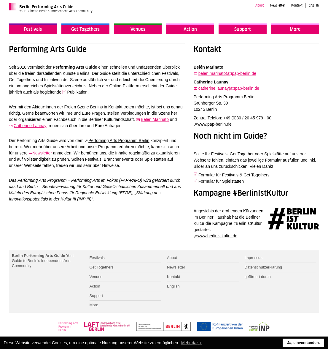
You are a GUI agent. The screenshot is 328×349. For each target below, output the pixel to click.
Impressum (254, 257)
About (259, 5)
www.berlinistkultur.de (218, 235)
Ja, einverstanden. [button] (303, 343)
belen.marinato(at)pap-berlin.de (227, 73)
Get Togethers (85, 29)
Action (190, 29)
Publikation (77, 92)
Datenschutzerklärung (263, 267)
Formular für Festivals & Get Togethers (234, 175)
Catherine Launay (30, 125)
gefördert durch (258, 276)
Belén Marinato (155, 119)
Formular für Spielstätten (221, 181)
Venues (137, 29)
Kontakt (296, 5)
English (314, 5)
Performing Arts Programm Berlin (118, 140)
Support (242, 29)
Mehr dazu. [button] (191, 342)
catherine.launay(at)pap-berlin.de (228, 88)
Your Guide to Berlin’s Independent (43, 260)
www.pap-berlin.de (215, 124)
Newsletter (277, 5)
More (295, 29)
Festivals (33, 29)
